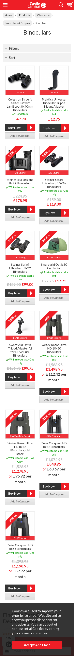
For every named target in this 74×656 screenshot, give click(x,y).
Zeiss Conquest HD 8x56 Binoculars (20, 546)
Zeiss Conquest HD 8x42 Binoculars (54, 444)
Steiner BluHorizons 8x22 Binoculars (20, 181)
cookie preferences (33, 633)
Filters (14, 48)
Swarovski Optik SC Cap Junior (54, 266)
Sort (12, 57)
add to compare (20, 135)
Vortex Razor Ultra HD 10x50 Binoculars (54, 348)
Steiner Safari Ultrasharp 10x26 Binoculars (54, 183)
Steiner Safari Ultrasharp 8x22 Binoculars (20, 268)
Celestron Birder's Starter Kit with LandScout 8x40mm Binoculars (20, 105)
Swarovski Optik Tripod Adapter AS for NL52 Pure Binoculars (20, 350)
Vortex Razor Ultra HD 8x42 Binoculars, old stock (20, 448)
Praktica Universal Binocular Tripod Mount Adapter (54, 103)
